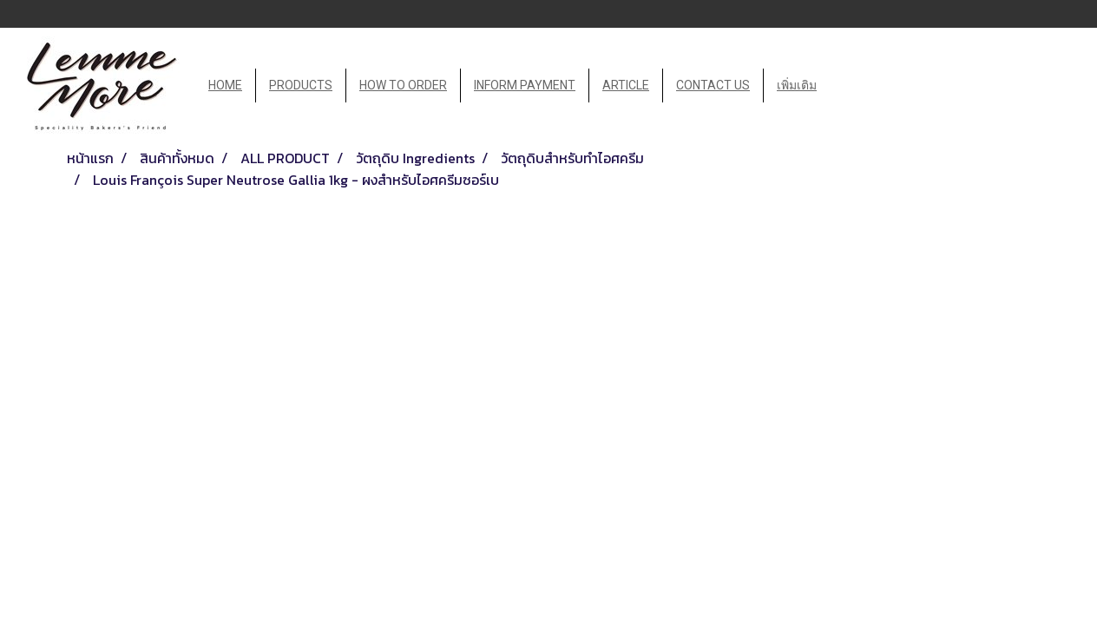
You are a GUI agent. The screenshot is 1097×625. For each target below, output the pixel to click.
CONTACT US (713, 85)
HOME (225, 85)
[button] (845, 86)
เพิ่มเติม (797, 85)
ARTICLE (625, 85)
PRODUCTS (300, 85)
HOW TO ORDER (403, 85)
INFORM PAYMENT (524, 85)
